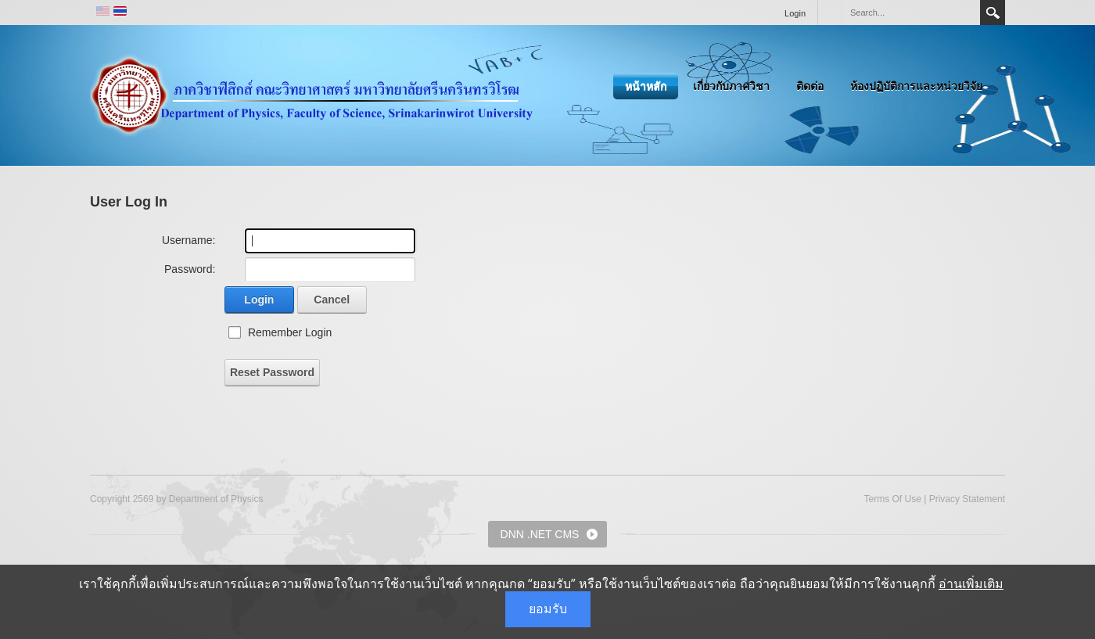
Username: (188, 240)
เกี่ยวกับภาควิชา (731, 86)
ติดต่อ (810, 86)
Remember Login (290, 332)
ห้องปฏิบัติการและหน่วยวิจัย (916, 86)
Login (795, 13)
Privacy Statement (967, 499)
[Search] (910, 12)
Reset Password (272, 372)
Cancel (332, 299)
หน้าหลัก (645, 86)
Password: (189, 269)
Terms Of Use (892, 499)
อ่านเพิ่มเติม (971, 584)
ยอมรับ (548, 609)
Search (992, 12)
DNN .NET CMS (540, 534)
